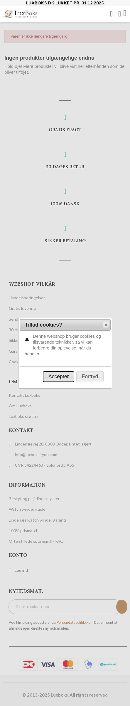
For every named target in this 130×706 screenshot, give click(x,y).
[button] (106, 77)
